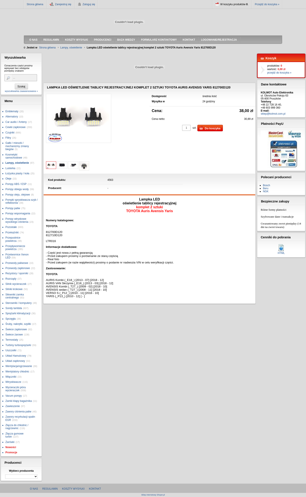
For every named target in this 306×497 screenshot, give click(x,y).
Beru (265, 188)
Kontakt (95, 488)
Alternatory (11, 116)
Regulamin (50, 488)
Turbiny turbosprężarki (18, 345)
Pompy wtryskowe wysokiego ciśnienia (16, 220)
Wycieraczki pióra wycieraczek (15, 389)
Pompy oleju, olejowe (17, 194)
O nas (34, 488)
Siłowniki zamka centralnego (14, 296)
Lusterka (10, 168)
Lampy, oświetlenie (17, 162)
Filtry (8, 137)
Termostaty (11, 339)
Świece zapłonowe (16, 329)
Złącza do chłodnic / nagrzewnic (16, 427)
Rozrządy (10, 278)
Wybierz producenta (21, 470)
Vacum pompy (13, 395)
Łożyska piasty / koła (17, 173)
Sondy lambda (13, 308)
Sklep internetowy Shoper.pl (153, 495)
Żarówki (9, 442)
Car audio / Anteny (16, 121)
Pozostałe (11, 227)
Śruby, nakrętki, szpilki (18, 323)
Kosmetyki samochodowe (13, 156)
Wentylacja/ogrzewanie (18, 366)
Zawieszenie (12, 406)
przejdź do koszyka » (279, 72)
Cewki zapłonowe (15, 127)
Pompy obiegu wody (17, 189)
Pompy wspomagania (17, 213)
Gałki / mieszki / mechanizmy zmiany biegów (17, 146)
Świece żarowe (14, 334)
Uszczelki (10, 350)
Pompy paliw (12, 208)
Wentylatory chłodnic (17, 371)
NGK (265, 191)
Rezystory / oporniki (16, 273)
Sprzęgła (10, 318)
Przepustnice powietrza (12, 239)
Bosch (266, 185)
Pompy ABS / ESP (16, 184)
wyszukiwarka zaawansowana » (21, 91)
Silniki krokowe (13, 289)
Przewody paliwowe (16, 263)
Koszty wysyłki (73, 488)
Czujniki (9, 132)
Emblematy (11, 111)
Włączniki (10, 376)
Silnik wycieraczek (15, 283)
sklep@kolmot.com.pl (273, 113)
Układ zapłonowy (15, 360)
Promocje (11, 452)
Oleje (8, 178)
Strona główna (35, 4)
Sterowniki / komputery (18, 303)
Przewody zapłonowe (17, 268)
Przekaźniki (12, 232)
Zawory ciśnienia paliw (18, 411)
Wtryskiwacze (13, 381)
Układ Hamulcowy (15, 355)
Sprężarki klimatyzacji (17, 313)
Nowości (10, 447)
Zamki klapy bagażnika (18, 400)
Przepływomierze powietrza (15, 248)
